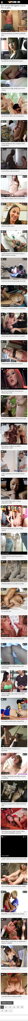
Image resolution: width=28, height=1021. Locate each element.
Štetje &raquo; (7, 1003)
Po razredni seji (6, 611)
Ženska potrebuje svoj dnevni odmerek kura (13, 34)
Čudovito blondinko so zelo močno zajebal (12, 529)
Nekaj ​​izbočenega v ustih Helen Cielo (12, 639)
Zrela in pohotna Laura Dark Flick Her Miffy (13, 474)
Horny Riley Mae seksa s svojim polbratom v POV (11, 502)
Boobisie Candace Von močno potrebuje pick (13, 804)
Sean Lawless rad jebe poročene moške (13, 886)
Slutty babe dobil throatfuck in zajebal (13, 336)
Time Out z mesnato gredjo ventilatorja (13, 308)
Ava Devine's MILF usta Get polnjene (12, 116)
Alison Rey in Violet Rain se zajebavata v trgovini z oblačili (13, 942)
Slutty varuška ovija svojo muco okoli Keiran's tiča (13, 694)
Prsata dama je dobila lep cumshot (12, 363)
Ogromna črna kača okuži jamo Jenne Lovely (13, 89)
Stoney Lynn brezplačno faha (10, 969)
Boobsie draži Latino (7, 226)
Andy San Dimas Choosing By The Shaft (13, 281)
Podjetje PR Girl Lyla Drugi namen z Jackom (12, 557)
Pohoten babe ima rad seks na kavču (12, 584)
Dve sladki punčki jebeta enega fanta (12, 721)
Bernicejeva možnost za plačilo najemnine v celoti (11, 447)
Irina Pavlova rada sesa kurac (10, 171)
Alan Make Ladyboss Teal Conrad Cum (13, 198)
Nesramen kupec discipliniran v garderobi (11, 749)
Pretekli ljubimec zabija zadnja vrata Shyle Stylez (12, 667)
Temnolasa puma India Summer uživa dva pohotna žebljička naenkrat (13, 832)
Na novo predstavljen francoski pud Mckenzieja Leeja (12, 392)
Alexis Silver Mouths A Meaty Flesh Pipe (13, 418)
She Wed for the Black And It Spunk (12, 61)
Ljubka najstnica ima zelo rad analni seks (14, 859)
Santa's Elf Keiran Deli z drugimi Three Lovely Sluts (13, 144)
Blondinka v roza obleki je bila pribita (12, 914)
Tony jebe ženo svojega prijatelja (11, 996)
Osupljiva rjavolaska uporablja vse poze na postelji (13, 777)
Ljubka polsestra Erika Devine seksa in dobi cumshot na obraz (13, 254)
